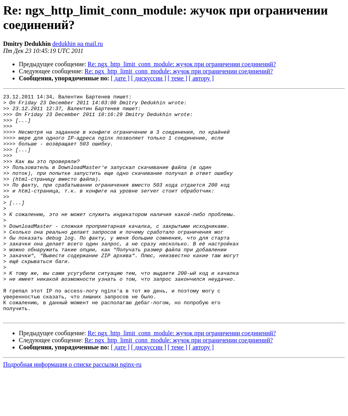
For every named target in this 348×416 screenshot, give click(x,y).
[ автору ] (201, 78)
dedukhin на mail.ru (77, 43)
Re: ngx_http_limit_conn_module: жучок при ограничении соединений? (181, 64)
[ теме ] (177, 78)
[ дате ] (120, 78)
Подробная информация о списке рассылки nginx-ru (72, 409)
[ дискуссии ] (148, 78)
